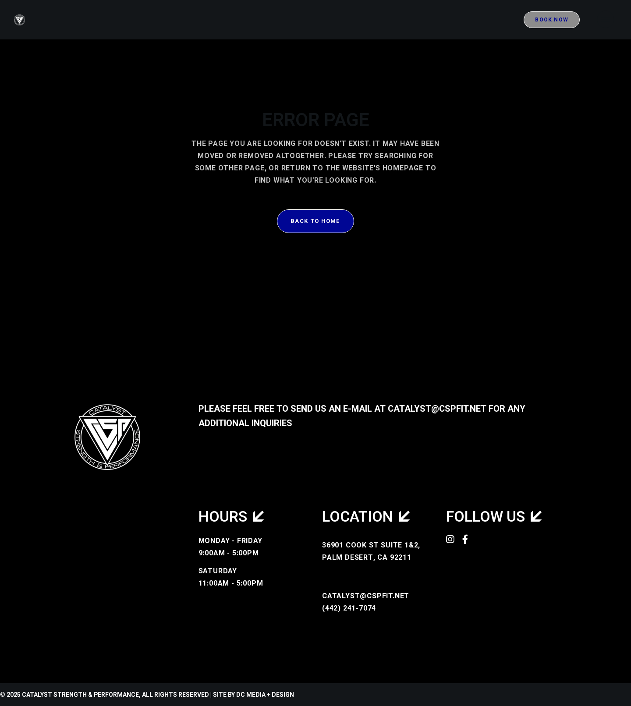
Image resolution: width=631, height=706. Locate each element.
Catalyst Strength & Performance (80, 694)
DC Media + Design (265, 694)
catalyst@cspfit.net (437, 408)
